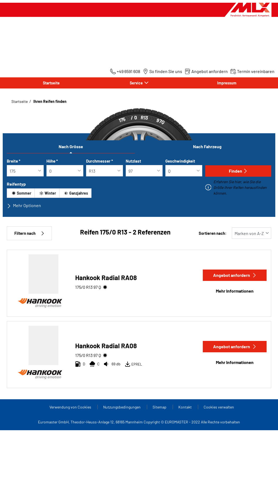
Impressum (226, 83)
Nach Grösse (71, 146)
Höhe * (52, 161)
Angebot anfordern (235, 275)
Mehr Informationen (235, 290)
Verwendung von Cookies (70, 407)
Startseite (51, 83)
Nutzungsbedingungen (122, 407)
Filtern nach (29, 233)
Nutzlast (133, 161)
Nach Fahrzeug (207, 146)
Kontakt (185, 407)
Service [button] (137, 83)
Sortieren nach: (212, 233)
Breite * (13, 161)
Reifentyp (16, 183)
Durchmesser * (99, 161)
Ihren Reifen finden (50, 101)
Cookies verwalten (219, 407)
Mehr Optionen (24, 205)
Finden (238, 170)
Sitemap (160, 407)
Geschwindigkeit (180, 161)
